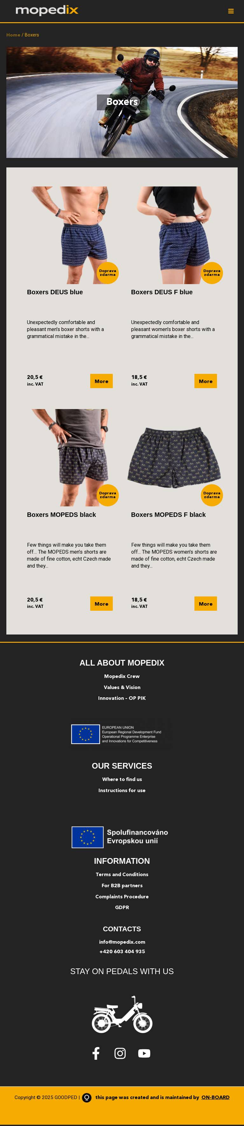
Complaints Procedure (122, 898)
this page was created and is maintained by (155, 1099)
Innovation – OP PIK (122, 699)
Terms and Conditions (122, 876)
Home (13, 36)
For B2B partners (122, 886)
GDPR (122, 909)
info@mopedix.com (122, 943)
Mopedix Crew (122, 677)
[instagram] (125, 1054)
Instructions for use (122, 792)
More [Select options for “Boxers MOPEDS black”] (101, 605)
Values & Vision (122, 688)
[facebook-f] (101, 1054)
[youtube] (146, 1054)
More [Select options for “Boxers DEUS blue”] (101, 383)
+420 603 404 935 (122, 952)
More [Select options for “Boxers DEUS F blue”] (206, 383)
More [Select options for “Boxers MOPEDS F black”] (206, 605)
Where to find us (122, 781)
